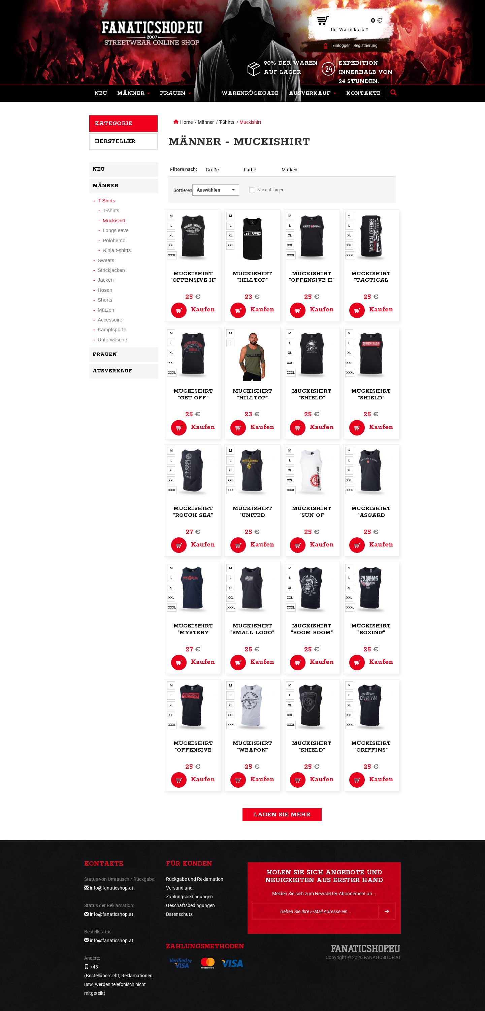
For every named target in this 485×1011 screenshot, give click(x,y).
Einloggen (341, 45)
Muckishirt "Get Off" (193, 394)
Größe (212, 169)
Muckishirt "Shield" (311, 394)
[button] (133, 93)
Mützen (106, 310)
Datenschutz (179, 914)
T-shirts (111, 210)
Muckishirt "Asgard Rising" (371, 515)
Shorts (105, 300)
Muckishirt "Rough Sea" (193, 512)
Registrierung (366, 45)
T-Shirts (226, 122)
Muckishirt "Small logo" (252, 629)
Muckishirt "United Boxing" (252, 515)
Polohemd (114, 240)
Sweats (106, 260)
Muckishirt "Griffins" (371, 747)
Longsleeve (116, 230)
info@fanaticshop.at (111, 888)
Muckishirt (250, 122)
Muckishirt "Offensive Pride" (193, 750)
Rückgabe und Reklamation (194, 879)
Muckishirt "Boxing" (371, 629)
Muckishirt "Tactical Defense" (371, 280)
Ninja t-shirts (117, 250)
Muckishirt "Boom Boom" (312, 629)
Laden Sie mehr (282, 814)
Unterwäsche (112, 339)
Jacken (106, 280)
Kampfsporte (112, 329)
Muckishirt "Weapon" (252, 747)
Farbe (250, 169)
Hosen (105, 290)
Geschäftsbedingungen (190, 905)
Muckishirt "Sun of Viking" (311, 515)
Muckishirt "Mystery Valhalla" (193, 632)
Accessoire (110, 319)
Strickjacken (111, 270)
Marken (289, 169)
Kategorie (113, 123)
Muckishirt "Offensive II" (193, 277)
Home (186, 122)
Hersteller (115, 141)
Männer (206, 122)
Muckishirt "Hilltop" (252, 277)
